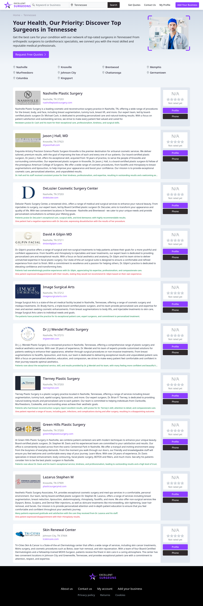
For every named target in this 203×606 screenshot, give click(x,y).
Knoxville (66, 67)
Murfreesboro (24, 72)
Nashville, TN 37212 (53, 292)
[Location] (88, 5)
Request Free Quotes (31, 54)
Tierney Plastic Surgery (61, 378)
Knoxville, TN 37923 (53, 141)
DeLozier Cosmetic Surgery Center (70, 188)
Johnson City (68, 72)
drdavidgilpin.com (52, 243)
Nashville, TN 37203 (53, 99)
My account (104, 589)
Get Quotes (134, 4)
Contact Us (150, 4)
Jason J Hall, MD (55, 135)
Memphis (155, 67)
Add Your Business (187, 4)
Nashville (21, 67)
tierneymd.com (51, 387)
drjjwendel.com (51, 338)
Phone (175, 116)
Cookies (120, 595)
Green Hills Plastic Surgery (64, 424)
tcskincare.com (51, 539)
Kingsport (67, 78)
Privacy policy (86, 595)
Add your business (130, 589)
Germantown (158, 72)
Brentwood (112, 67)
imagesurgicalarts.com (55, 296)
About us (67, 589)
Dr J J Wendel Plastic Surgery (65, 329)
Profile (175, 110)
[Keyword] (50, 5)
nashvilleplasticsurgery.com (57, 102)
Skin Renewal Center (59, 529)
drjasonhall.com (51, 145)
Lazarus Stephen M (58, 477)
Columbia (22, 78)
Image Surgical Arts (58, 287)
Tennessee (30, 15)
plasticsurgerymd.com (54, 486)
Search (113, 4)
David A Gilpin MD (57, 234)
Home (16, 15)
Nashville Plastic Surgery (62, 93)
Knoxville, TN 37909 (53, 483)
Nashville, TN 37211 (53, 240)
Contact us (85, 589)
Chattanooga (113, 72)
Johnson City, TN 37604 (55, 535)
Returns (105, 595)
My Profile (164, 4)
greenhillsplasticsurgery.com (58, 433)
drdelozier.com (50, 197)
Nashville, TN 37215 (53, 335)
